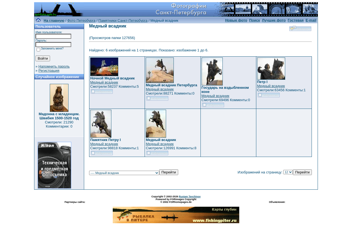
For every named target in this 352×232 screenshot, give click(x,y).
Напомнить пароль (54, 66)
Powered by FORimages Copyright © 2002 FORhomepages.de (176, 200)
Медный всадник (104, 82)
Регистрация (48, 70)
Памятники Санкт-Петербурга (122, 20)
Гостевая (296, 20)
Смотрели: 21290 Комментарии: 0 (59, 124)
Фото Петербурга (81, 20)
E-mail (311, 20)
